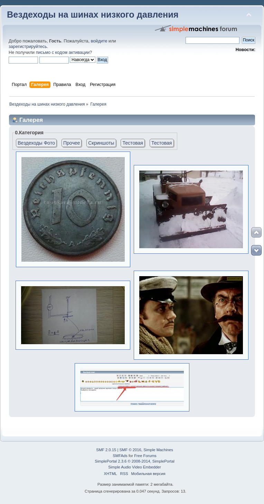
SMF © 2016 (130, 450)
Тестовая (132, 143)
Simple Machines (158, 450)
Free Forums (145, 456)
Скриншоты (101, 143)
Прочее (71, 143)
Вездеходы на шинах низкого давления (93, 14)
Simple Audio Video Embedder (134, 467)
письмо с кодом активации (63, 52)
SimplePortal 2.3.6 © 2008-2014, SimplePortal (134, 461)
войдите (99, 41)
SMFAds (120, 456)
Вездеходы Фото (36, 143)
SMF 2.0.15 (106, 450)
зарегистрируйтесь (28, 46)
